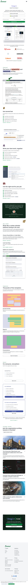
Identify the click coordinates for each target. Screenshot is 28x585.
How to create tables (8, 565)
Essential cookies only (4, 583)
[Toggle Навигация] (26, 1)
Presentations (14, 350)
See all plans (14, 420)
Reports (14, 329)
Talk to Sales (14, 413)
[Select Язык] (14, 579)
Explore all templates (14, 355)
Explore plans (14, 396)
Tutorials (6, 563)
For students (16, 562)
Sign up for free (14, 524)
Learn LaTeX (6, 253)
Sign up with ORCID (14, 16)
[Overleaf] (3, 1)
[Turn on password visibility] (24, 19)
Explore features (7, 122)
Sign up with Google (14, 13)
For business (16, 550)
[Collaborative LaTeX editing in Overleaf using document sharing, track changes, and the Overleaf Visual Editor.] (14, 33)
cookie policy (11, 582)
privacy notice (20, 23)
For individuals (16, 559)
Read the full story (14, 216)
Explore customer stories (8, 432)
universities (20, 60)
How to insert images (8, 564)
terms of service (16, 23)
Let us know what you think (9, 570)
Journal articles (14, 308)
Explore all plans (14, 526)
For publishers (16, 553)
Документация (16, 570)
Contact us (16, 571)
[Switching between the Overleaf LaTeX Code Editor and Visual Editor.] (14, 92)
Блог (5, 552)
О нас (6, 550)
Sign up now (14, 380)
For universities (16, 551)
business (14, 60)
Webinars (6, 562)
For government (16, 552)
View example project (8, 247)
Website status (16, 573)
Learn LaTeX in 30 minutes (9, 559)
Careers (6, 551)
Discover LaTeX (7, 198)
